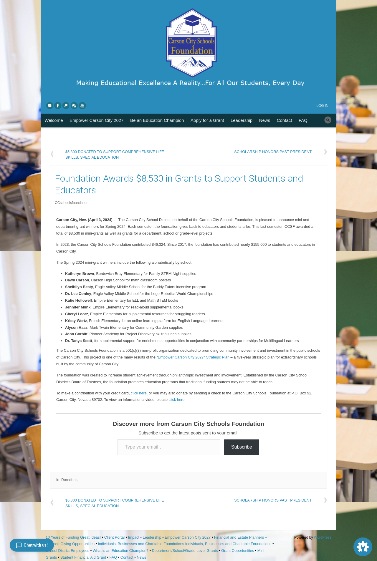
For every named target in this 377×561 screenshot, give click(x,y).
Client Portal (114, 537)
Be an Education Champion (157, 120)
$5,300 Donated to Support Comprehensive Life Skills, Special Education (114, 154)
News (264, 120)
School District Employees (67, 550)
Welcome (53, 120)
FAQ (303, 120)
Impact (133, 537)
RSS (74, 105)
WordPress (322, 537)
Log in (322, 106)
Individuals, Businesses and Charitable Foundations (141, 544)
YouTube (83, 105)
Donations (69, 480)
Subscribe (241, 446)
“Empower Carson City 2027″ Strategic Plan (192, 357)
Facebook (58, 105)
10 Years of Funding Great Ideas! (73, 537)
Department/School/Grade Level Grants (185, 550)
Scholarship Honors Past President (273, 152)
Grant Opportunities (237, 550)
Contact (284, 120)
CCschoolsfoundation (71, 203)
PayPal (66, 105)
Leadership (241, 120)
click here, (139, 393)
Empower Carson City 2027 (96, 120)
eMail (50, 105)
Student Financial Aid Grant (83, 557)
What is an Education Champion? (120, 550)
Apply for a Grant (207, 120)
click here (177, 399)
